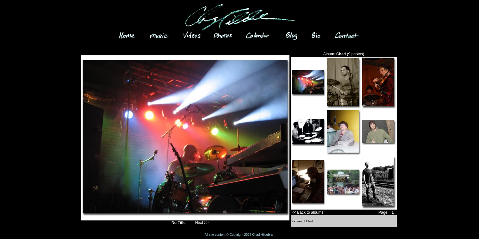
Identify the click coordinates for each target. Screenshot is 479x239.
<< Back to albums (307, 212)
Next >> (201, 222)
